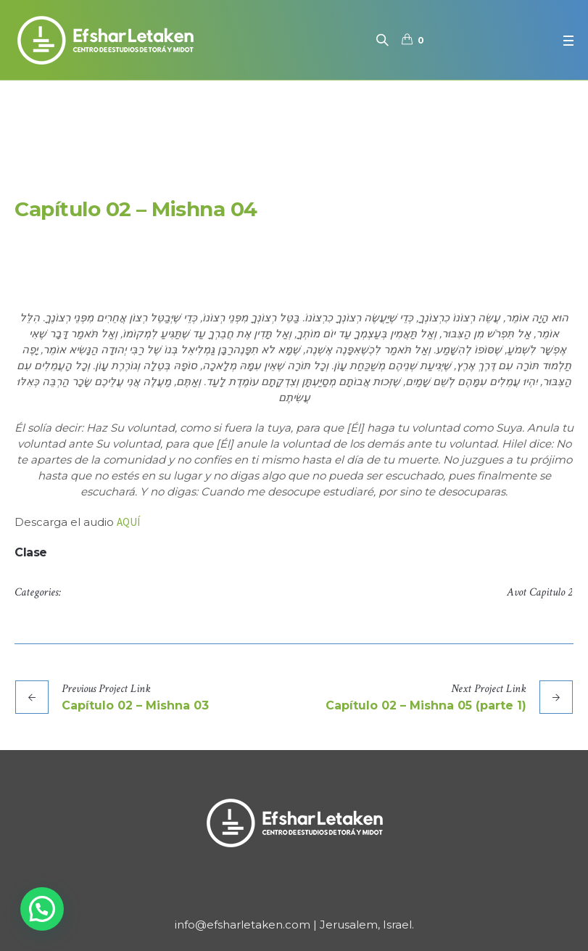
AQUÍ (128, 522)
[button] (42, 909)
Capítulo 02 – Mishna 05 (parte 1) (426, 705)
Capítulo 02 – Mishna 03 (135, 705)
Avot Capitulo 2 (539, 592)
